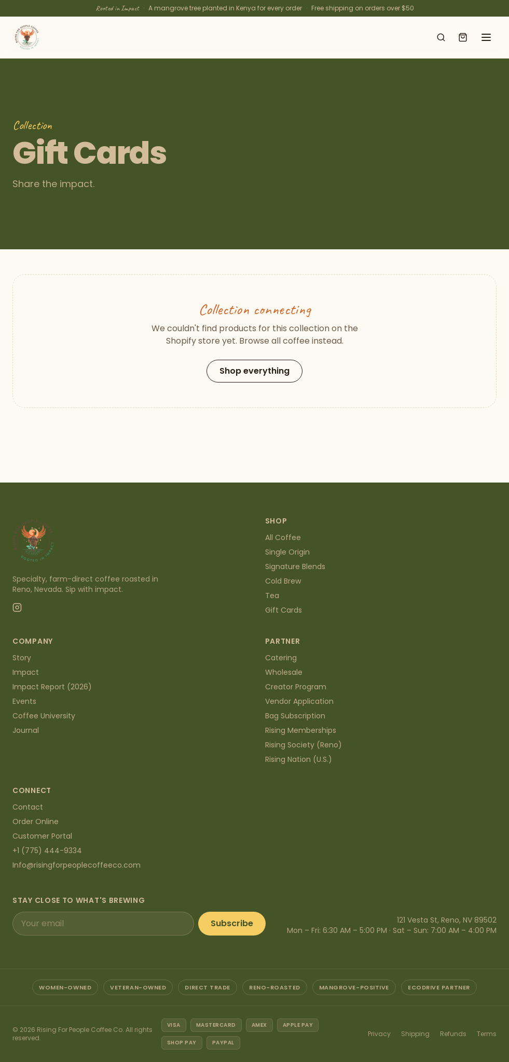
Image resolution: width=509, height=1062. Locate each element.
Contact (27, 807)
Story (21, 658)
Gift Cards (283, 610)
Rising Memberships (300, 730)
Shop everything (254, 371)
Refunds (453, 1033)
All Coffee (283, 537)
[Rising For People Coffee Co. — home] (27, 37)
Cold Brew (283, 581)
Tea (272, 595)
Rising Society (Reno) (303, 745)
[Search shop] (441, 37)
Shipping (415, 1033)
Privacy (379, 1033)
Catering (281, 658)
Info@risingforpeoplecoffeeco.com (76, 865)
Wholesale (283, 672)
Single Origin (287, 552)
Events (24, 701)
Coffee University (43, 716)
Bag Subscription (295, 716)
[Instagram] (17, 607)
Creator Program (295, 687)
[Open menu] (486, 37)
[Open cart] (463, 37)
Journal (25, 730)
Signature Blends (295, 566)
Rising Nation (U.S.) (298, 759)
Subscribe (232, 923)
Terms (487, 1033)
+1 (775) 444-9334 (47, 850)
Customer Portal (42, 836)
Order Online (35, 821)
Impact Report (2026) (52, 687)
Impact (25, 672)
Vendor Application (299, 701)
